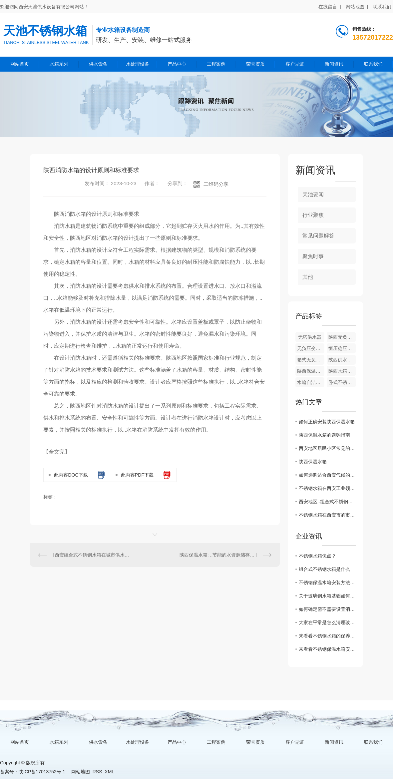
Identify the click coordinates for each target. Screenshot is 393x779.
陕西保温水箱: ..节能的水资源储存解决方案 (224, 555)
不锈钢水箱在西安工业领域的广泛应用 (327, 488)
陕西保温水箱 (310, 371)
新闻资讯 (334, 64)
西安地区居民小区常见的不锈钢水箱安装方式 (327, 448)
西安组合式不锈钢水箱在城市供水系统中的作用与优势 (93, 555)
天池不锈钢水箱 (45, 31)
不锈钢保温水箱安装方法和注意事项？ (327, 582)
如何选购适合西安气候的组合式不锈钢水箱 (327, 475)
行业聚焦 (313, 215)
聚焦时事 (313, 256)
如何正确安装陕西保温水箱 (327, 421)
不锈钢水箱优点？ (317, 556)
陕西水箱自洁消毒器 (342, 371)
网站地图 (80, 771)
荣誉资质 (255, 64)
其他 (307, 277)
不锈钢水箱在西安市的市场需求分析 (327, 515)
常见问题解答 (318, 235)
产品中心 (177, 64)
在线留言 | (329, 6)
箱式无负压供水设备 (310, 359)
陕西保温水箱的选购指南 (324, 435)
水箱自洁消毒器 (310, 382)
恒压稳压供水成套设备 (342, 348)
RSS (97, 771)
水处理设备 (137, 64)
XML (109, 771)
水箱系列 (59, 64)
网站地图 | (357, 6)
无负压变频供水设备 (310, 348)
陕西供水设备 (342, 359)
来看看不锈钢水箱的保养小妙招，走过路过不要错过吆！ (327, 635)
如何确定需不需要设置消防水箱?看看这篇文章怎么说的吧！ (327, 609)
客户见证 (294, 64)
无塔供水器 (309, 337)
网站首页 (19, 64)
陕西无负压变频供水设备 (342, 337)
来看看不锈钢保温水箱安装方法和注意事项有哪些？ (327, 649)
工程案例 (216, 64)
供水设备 (98, 64)
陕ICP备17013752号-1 (42, 771)
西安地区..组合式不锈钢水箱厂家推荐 (327, 501)
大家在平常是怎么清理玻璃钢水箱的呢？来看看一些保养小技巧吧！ (327, 622)
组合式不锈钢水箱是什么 (324, 569)
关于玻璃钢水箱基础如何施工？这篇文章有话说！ (327, 595)
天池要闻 (313, 194)
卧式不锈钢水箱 (342, 382)
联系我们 (382, 6)
